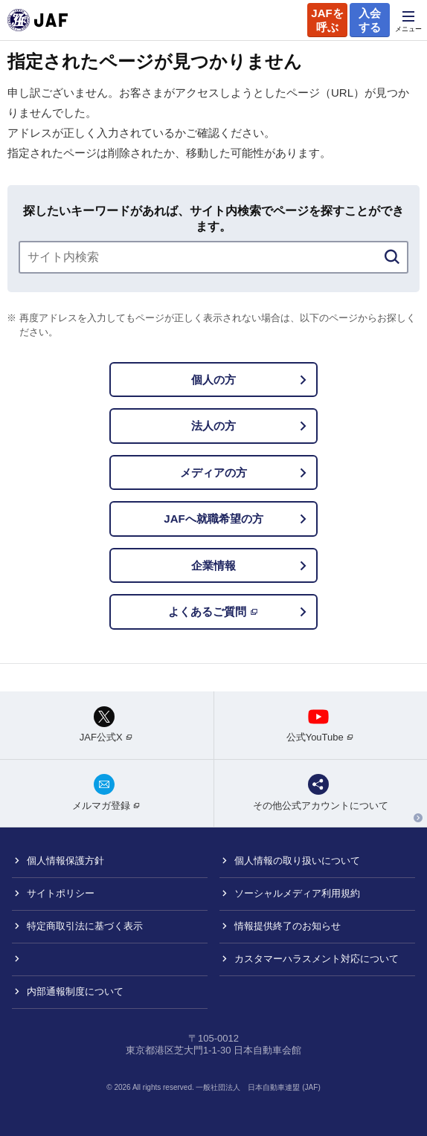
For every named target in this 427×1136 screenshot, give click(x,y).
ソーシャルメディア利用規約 (297, 893)
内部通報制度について (75, 991)
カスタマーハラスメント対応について (316, 958)
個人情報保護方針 (65, 860)
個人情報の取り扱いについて (297, 860)
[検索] (392, 257)
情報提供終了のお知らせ (287, 926)
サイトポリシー (60, 893)
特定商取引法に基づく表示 (85, 926)
